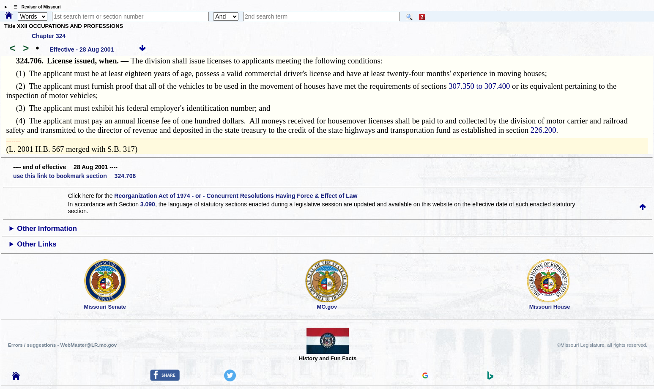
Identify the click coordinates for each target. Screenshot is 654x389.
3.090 (147, 204)
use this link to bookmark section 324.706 (74, 176)
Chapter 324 (49, 36)
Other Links (36, 244)
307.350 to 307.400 (479, 86)
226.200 (543, 130)
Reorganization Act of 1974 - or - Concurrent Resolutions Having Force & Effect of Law (235, 195)
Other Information (47, 229)
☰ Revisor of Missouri (35, 7)
